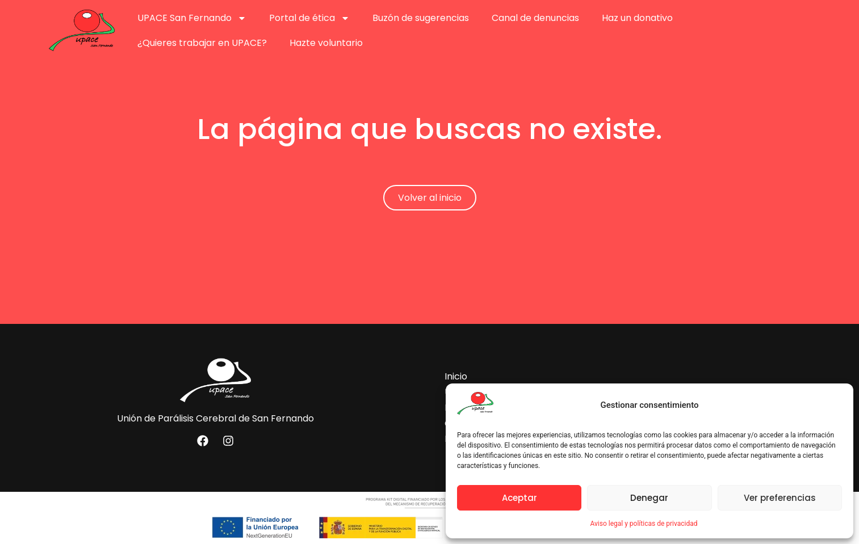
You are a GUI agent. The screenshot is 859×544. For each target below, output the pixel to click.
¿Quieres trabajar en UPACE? (202, 42)
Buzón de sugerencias (420, 17)
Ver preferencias (780, 498)
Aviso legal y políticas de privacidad (643, 524)
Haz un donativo (637, 17)
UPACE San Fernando (191, 18)
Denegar (649, 498)
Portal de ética (309, 18)
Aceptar (519, 498)
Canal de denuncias (535, 17)
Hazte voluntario (326, 42)
